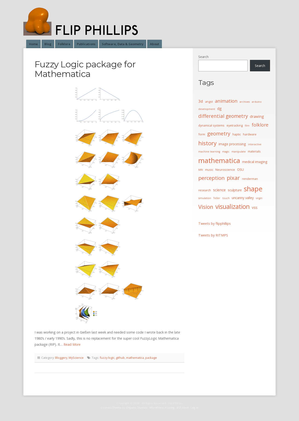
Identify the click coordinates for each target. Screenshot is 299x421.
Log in (194, 407)
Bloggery (61, 358)
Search (203, 56)
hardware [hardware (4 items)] (249, 134)
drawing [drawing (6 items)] (257, 116)
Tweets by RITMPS (213, 235)
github (120, 358)
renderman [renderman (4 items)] (250, 179)
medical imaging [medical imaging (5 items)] (254, 162)
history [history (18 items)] (207, 143)
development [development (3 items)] (206, 109)
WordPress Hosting (162, 407)
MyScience (76, 358)
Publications (86, 44)
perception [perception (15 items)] (211, 177)
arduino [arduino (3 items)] (257, 101)
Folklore (64, 44)
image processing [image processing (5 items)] (232, 144)
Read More (72, 344)
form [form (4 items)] (201, 134)
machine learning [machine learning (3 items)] (209, 151)
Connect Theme (111, 407)
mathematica (135, 358)
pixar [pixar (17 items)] (233, 177)
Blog (47, 44)
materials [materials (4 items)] (254, 151)
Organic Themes (136, 407)
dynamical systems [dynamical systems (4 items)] (211, 125)
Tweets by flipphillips (214, 223)
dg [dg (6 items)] (219, 108)
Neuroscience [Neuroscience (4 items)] (225, 169)
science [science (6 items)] (219, 189)
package (151, 358)
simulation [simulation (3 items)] (204, 198)
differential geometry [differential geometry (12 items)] (223, 116)
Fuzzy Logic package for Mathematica (85, 69)
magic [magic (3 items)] (225, 151)
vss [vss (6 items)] (254, 207)
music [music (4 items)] (209, 169)
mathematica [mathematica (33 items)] (219, 160)
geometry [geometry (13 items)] (218, 133)
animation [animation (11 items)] (226, 101)
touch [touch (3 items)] (226, 198)
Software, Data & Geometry (123, 44)
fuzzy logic (107, 358)
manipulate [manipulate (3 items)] (238, 151)
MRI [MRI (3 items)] (200, 169)
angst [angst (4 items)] (209, 101)
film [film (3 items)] (247, 125)
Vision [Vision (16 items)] (205, 206)
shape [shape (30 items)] (253, 188)
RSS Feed (183, 407)
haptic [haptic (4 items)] (236, 134)
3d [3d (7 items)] (200, 101)
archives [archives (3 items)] (245, 101)
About (154, 44)
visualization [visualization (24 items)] (232, 206)
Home (33, 44)
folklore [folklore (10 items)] (260, 125)
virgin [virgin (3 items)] (259, 198)
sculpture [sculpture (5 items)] (235, 190)
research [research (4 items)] (204, 190)
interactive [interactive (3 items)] (254, 144)
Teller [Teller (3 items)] (216, 198)
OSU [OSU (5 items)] (240, 169)
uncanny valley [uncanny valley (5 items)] (243, 198)
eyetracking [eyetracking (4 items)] (235, 125)
